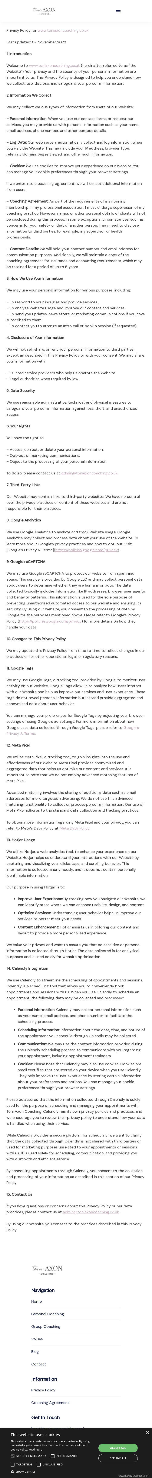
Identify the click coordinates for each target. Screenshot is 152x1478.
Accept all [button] (118, 1448)
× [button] (147, 1432)
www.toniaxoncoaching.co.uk (63, 30)
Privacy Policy (43, 1390)
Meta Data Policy (74, 828)
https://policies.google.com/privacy (86, 550)
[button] (52, 1472)
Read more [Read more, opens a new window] (35, 1449)
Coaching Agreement (50, 1402)
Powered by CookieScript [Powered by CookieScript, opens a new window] (133, 1475)
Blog (35, 1351)
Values (37, 1339)
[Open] (118, 11)
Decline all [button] (117, 1458)
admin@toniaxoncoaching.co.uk (89, 473)
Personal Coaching (47, 1314)
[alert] (76, 1453)
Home (36, 1301)
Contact (38, 1364)
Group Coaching (45, 1326)
